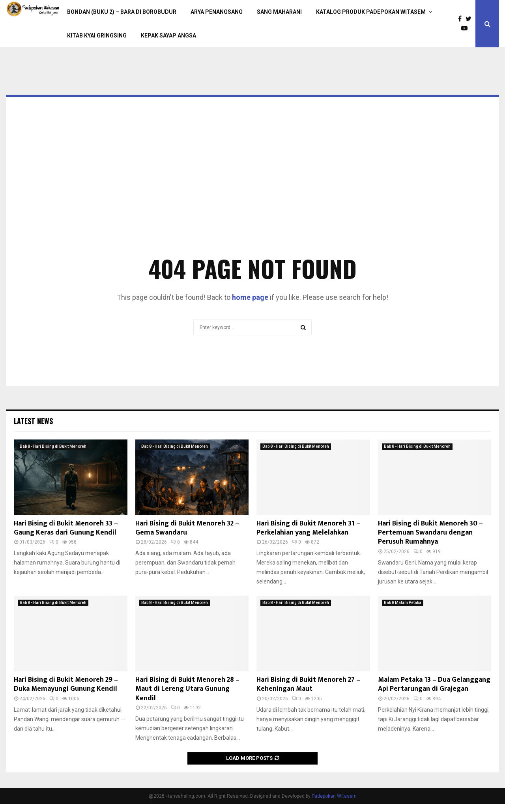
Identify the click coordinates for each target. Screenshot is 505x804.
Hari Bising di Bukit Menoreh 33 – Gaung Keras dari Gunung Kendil (66, 528)
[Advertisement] (252, 188)
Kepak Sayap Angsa (168, 35)
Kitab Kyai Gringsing (97, 35)
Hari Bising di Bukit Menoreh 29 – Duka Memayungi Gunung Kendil (66, 684)
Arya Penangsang (217, 12)
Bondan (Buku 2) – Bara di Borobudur (121, 12)
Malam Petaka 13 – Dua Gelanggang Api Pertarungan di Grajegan (434, 684)
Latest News (33, 421)
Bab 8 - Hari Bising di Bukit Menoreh (53, 446)
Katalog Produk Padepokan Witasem (371, 12)
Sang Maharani (279, 12)
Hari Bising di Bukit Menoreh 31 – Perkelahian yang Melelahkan (308, 528)
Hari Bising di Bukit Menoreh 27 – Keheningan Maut (308, 684)
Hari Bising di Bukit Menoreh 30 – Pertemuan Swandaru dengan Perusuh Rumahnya (430, 533)
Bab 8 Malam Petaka (402, 602)
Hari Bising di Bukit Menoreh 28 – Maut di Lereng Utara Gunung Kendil (187, 689)
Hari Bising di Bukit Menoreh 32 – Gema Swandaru (187, 528)
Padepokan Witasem (334, 796)
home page (250, 297)
